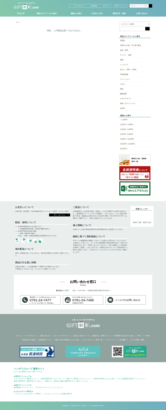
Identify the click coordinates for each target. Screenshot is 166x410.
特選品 (122, 40)
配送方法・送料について (102, 336)
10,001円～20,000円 (127, 144)
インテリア (124, 65)
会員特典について (45, 340)
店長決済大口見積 (28, 340)
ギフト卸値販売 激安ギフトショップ (130, 379)
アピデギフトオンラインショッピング (49, 387)
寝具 (121, 89)
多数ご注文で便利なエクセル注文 (67, 340)
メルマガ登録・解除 (137, 340)
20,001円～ (124, 149)
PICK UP (21, 13)
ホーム (18, 22)
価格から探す (76, 13)
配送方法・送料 (119, 13)
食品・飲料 (124, 50)
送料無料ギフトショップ (23, 387)
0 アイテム (120, 6)
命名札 (122, 108)
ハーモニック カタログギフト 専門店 (27, 394)
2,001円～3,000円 (126, 129)
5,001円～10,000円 (127, 139)
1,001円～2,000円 (126, 124)
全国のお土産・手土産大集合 (130, 45)
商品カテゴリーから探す (47, 13)
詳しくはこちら (59, 215)
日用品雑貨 (124, 74)
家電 (121, 60)
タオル (122, 84)
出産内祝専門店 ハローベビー (51, 379)
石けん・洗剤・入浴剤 (128, 69)
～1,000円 (123, 120)
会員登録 (92, 6)
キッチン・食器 (125, 55)
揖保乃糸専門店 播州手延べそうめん (27, 381)
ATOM (147, 336)
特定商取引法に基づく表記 (124, 336)
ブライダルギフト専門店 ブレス (25, 379)
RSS (139, 336)
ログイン (105, 6)
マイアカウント (78, 6)
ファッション (125, 79)
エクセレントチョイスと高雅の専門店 (58, 394)
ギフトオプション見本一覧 (92, 340)
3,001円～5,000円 (126, 134)
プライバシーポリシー (61, 336)
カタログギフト (125, 98)
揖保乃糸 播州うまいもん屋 (104, 379)
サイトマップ (111, 340)
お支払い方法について (81, 336)
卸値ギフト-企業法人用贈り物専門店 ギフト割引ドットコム (66, 381)
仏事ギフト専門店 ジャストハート (78, 379)
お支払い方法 (96, 13)
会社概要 (122, 340)
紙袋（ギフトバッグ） (128, 103)
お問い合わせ (141, 13)
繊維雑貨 (123, 94)
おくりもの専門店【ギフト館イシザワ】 (28, 372)
